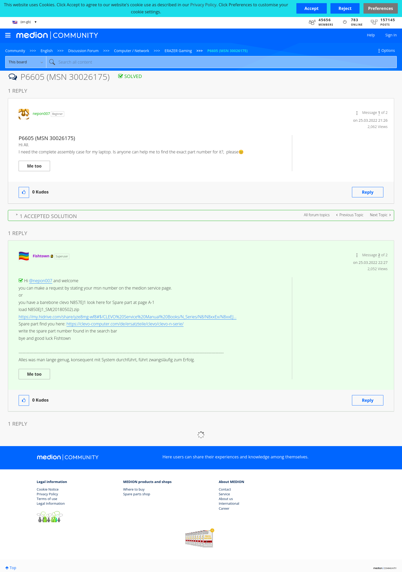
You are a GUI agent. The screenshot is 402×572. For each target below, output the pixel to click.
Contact (225, 489)
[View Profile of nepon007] (41, 113)
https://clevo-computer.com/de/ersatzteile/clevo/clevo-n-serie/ (125, 324)
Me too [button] (34, 166)
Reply (367, 192)
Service (224, 494)
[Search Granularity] (25, 62)
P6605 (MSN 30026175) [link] (227, 50)
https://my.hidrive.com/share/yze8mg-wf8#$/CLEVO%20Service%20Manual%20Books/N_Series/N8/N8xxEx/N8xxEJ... (127, 317)
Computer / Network (131, 50)
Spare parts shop (136, 494)
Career (224, 508)
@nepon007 (40, 281)
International (229, 503)
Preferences (380, 8)
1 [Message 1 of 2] (379, 112)
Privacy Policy (47, 494)
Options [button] (388, 50)
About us (226, 498)
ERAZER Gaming (178, 50)
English (47, 50)
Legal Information (51, 503)
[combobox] (221, 62)
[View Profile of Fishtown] (41, 255)
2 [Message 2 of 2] (379, 254)
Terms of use (47, 498)
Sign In (391, 34)
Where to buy (134, 489)
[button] (311, 8)
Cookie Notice (48, 489)
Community (15, 50)
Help (371, 34)
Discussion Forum (83, 50)
